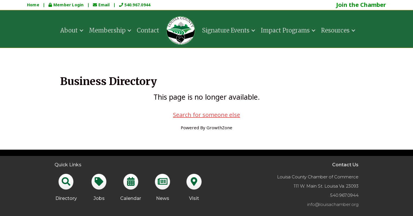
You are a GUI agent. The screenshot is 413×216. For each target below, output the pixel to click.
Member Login (66, 4)
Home (33, 4)
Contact (148, 29)
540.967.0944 (134, 4)
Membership (107, 29)
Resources (335, 29)
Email (102, 4)
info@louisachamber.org (333, 204)
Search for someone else (206, 115)
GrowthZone (219, 127)
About (69, 29)
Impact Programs (285, 29)
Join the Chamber (361, 5)
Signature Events (226, 29)
